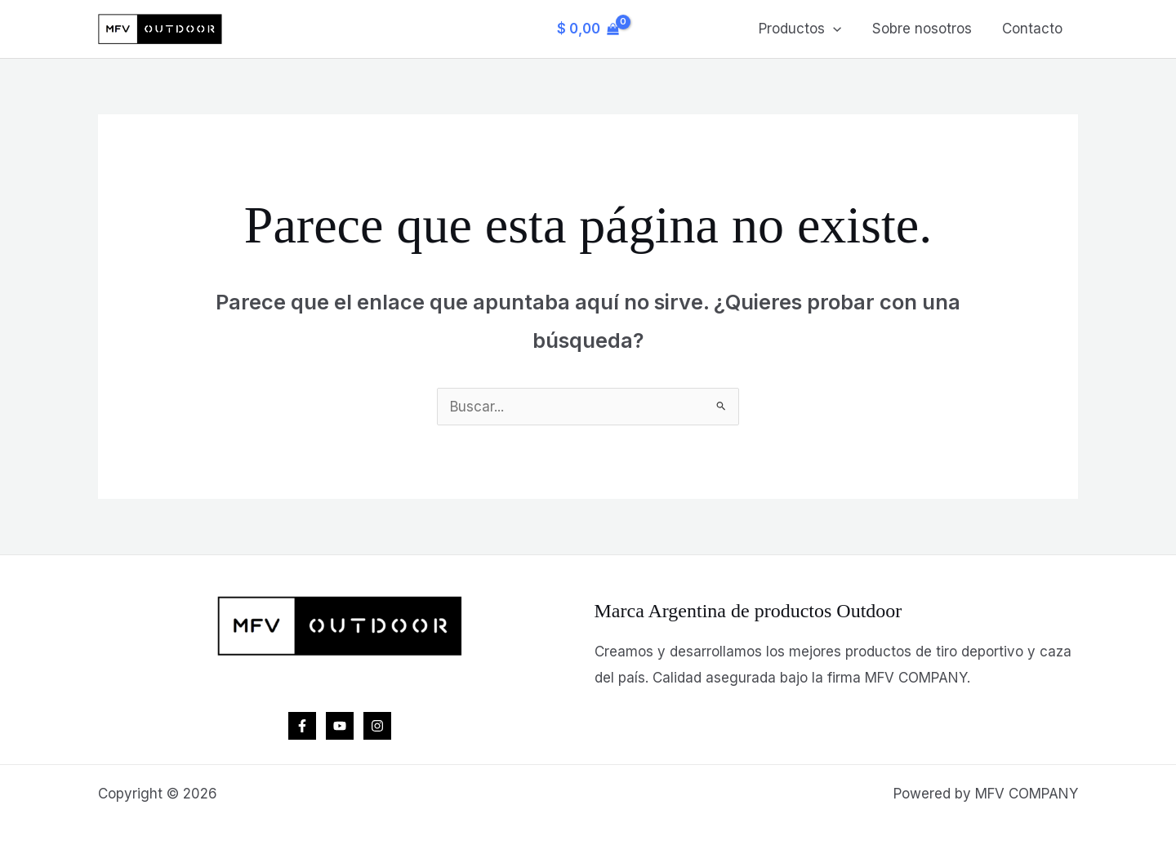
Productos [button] (807, 28)
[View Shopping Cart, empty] (588, 29)
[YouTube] (340, 726)
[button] (840, 28)
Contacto (1034, 28)
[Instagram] (377, 726)
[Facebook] (302, 726)
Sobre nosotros (926, 28)
